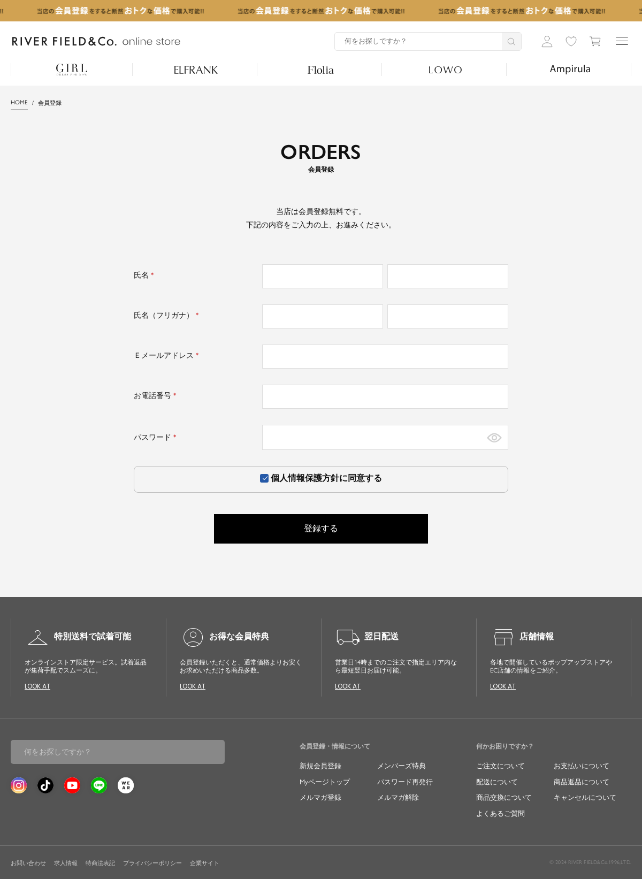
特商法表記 (100, 863)
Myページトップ (325, 782)
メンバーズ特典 (401, 766)
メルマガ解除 (398, 797)
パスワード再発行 (405, 782)
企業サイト (204, 863)
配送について (497, 782)
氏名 (145, 275)
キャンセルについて (585, 797)
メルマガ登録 (320, 797)
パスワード (156, 437)
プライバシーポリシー (152, 863)
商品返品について (581, 782)
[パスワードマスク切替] (494, 437)
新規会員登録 (320, 766)
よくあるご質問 (500, 813)
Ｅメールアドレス (168, 355)
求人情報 (66, 863)
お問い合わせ (28, 863)
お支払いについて (581, 766)
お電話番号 (156, 395)
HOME (19, 102)
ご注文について (500, 766)
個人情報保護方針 (305, 478)
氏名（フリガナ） (168, 315)
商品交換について (504, 797)
